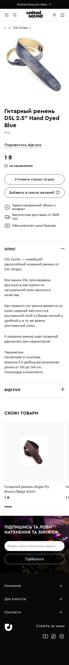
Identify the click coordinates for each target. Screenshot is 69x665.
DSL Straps (20, 27)
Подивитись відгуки (23, 145)
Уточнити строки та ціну (34, 179)
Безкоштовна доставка (34, 4)
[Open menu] (6, 15)
